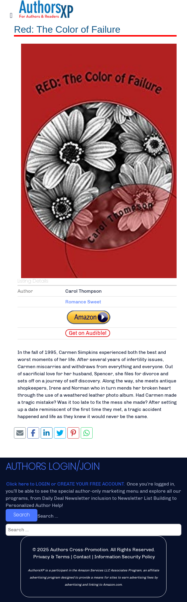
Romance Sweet (83, 302)
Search (21, 514)
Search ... (47, 516)
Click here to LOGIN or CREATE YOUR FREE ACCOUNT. (66, 484)
